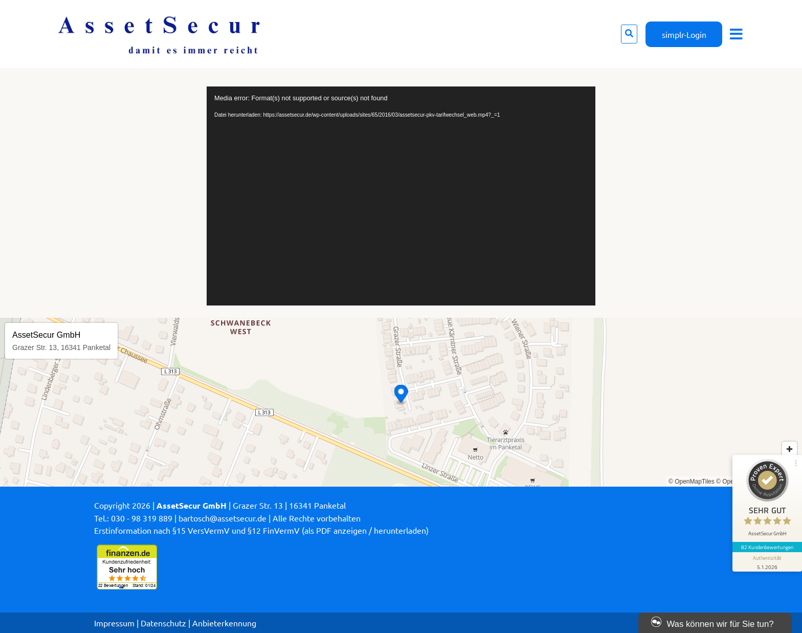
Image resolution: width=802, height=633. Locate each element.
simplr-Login (684, 34)
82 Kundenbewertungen (767, 547)
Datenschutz (163, 623)
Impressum (114, 623)
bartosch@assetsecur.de (222, 518)
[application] (401, 195)
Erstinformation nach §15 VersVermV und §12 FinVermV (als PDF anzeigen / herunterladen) (261, 530)
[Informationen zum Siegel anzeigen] (767, 562)
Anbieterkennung (224, 623)
